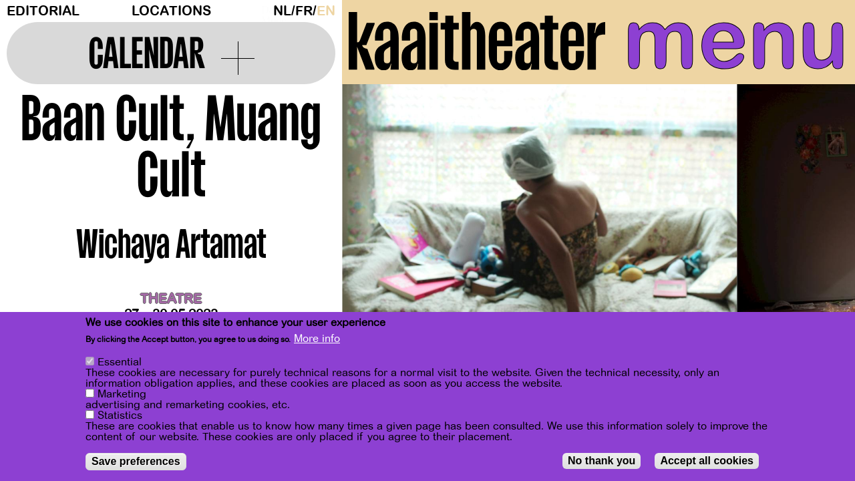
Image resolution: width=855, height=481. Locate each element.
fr (304, 11)
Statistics (120, 415)
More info (317, 338)
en (326, 11)
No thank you (601, 460)
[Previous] (375, 216)
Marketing (122, 394)
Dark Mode (264, 11)
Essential (120, 362)
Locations (171, 11)
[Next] (821, 216)
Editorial (43, 11)
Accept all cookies (706, 460)
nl (282, 11)
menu (735, 40)
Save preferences (136, 461)
